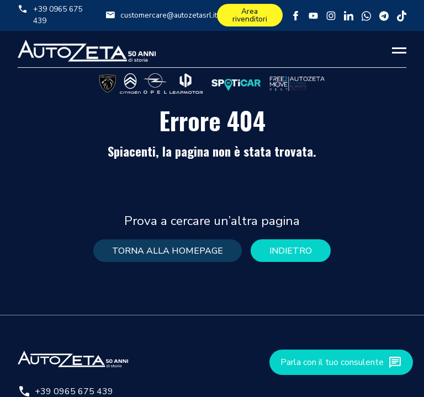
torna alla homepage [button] (167, 251)
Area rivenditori (249, 15)
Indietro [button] (290, 251)
